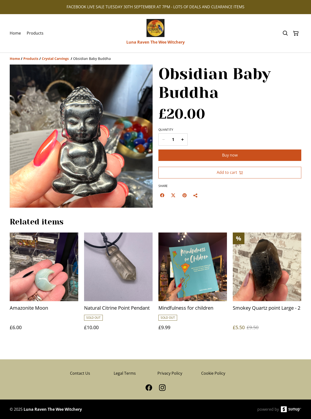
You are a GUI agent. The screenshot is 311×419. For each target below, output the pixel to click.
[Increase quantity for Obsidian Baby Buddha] (183, 139)
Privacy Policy (169, 373)
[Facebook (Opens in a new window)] (162, 195)
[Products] (30, 58)
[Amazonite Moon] (44, 286)
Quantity (165, 129)
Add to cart (230, 172)
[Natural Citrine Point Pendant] (118, 286)
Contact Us (80, 373)
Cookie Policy (213, 373)
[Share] (195, 195)
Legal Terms (125, 373)
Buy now (230, 155)
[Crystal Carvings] (56, 58)
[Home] (15, 58)
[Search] (285, 33)
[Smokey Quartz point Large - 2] (267, 286)
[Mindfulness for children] (192, 286)
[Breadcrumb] (155, 59)
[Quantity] (173, 139)
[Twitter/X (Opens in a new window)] (173, 195)
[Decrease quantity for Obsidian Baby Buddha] (163, 139)
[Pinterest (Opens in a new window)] (184, 195)
